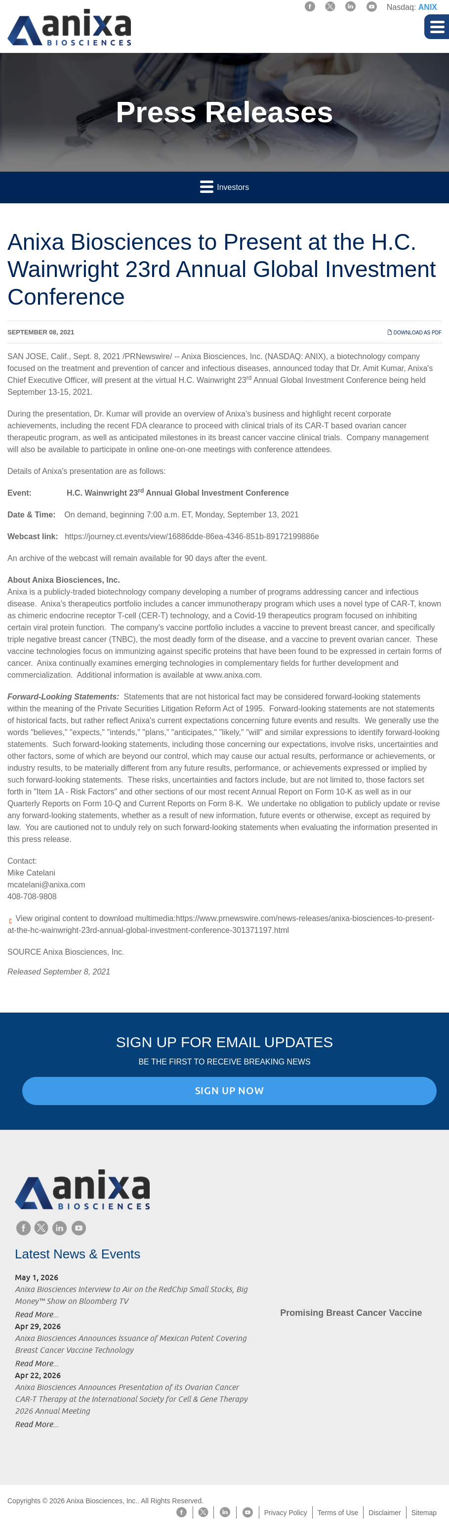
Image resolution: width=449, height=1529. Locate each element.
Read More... (37, 1314)
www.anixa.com (232, 675)
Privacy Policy (285, 1512)
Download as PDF (414, 332)
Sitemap (424, 1512)
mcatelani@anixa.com (46, 884)
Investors (224, 186)
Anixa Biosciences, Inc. (222, 356)
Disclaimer (384, 1512)
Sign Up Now (229, 1090)
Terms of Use (338, 1512)
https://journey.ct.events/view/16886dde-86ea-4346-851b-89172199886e (192, 536)
